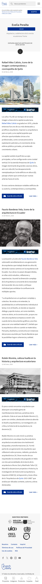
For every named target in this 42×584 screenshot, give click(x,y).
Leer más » (33, 196)
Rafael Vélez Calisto (9, 123)
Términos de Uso (5, 12)
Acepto (34, 12)
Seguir (21, 29)
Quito (32, 162)
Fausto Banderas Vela (29, 259)
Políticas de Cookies (6, 13)
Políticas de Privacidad (15, 12)
